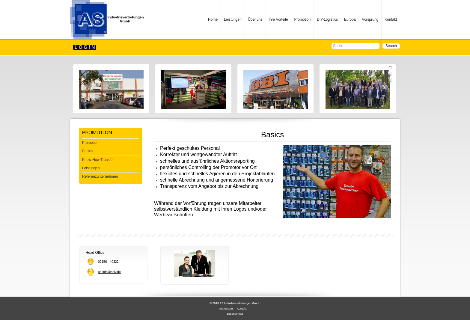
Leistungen (233, 19)
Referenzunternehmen (100, 176)
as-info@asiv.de (109, 272)
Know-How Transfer (98, 160)
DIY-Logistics (327, 19)
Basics (87, 151)
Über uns (255, 19)
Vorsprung (370, 19)
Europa (350, 19)
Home (213, 19)
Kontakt (391, 19)
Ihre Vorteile (278, 19)
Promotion (302, 19)
